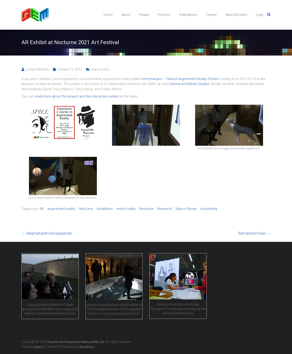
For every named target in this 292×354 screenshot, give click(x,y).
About (126, 15)
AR (42, 209)
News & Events (236, 15)
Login (260, 15)
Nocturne (146, 209)
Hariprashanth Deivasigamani (47, 233)
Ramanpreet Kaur (254, 233)
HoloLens (86, 209)
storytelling (208, 209)
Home (108, 15)
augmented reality (61, 209)
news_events (100, 69)
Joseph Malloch (37, 69)
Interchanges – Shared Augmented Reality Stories (180, 79)
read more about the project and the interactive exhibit (77, 96)
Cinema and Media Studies (189, 84)
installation (105, 209)
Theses (211, 15)
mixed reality (126, 209)
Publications (188, 15)
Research (164, 209)
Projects (164, 15)
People (144, 15)
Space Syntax (186, 209)
